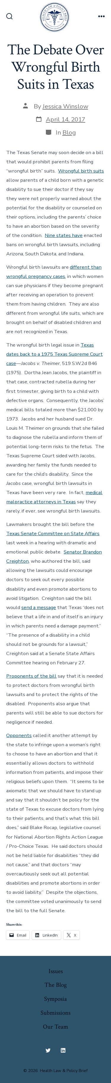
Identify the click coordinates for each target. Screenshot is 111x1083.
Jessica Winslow (65, 106)
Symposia (55, 999)
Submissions (55, 1013)
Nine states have (64, 235)
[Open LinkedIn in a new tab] (63, 1050)
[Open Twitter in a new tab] (48, 1050)
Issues (56, 971)
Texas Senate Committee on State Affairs (52, 533)
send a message (38, 607)
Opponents (19, 735)
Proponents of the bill (31, 676)
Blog (69, 132)
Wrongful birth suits (81, 170)
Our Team (55, 1027)
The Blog (55, 985)
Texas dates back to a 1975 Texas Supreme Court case (54, 354)
